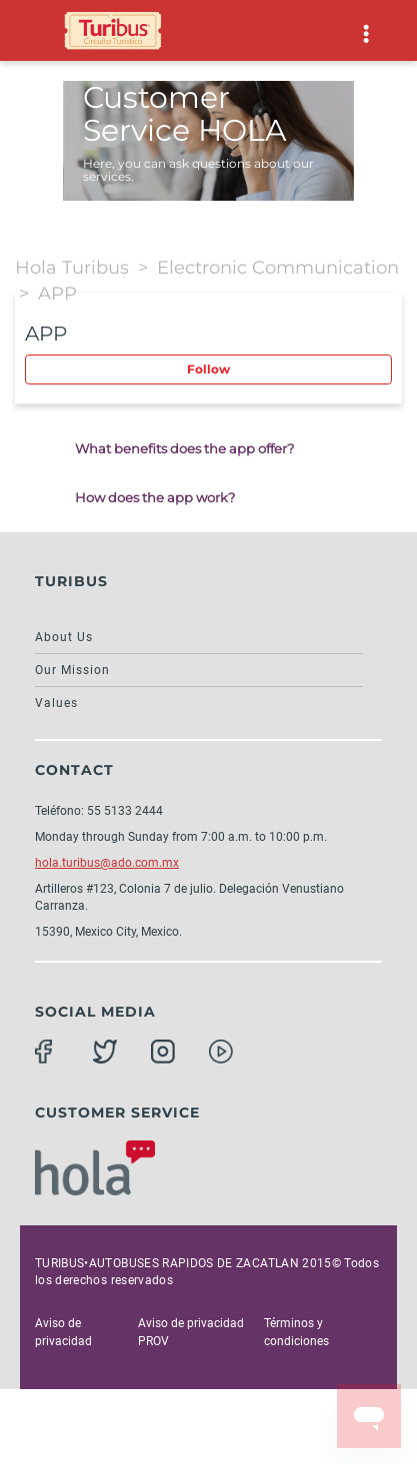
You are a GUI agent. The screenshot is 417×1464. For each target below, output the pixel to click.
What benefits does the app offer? (184, 448)
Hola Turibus (72, 268)
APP (57, 294)
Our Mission (72, 670)
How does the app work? (155, 497)
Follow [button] (208, 369)
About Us (64, 637)
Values (56, 703)
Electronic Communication (278, 268)
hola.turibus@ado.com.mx (107, 863)
